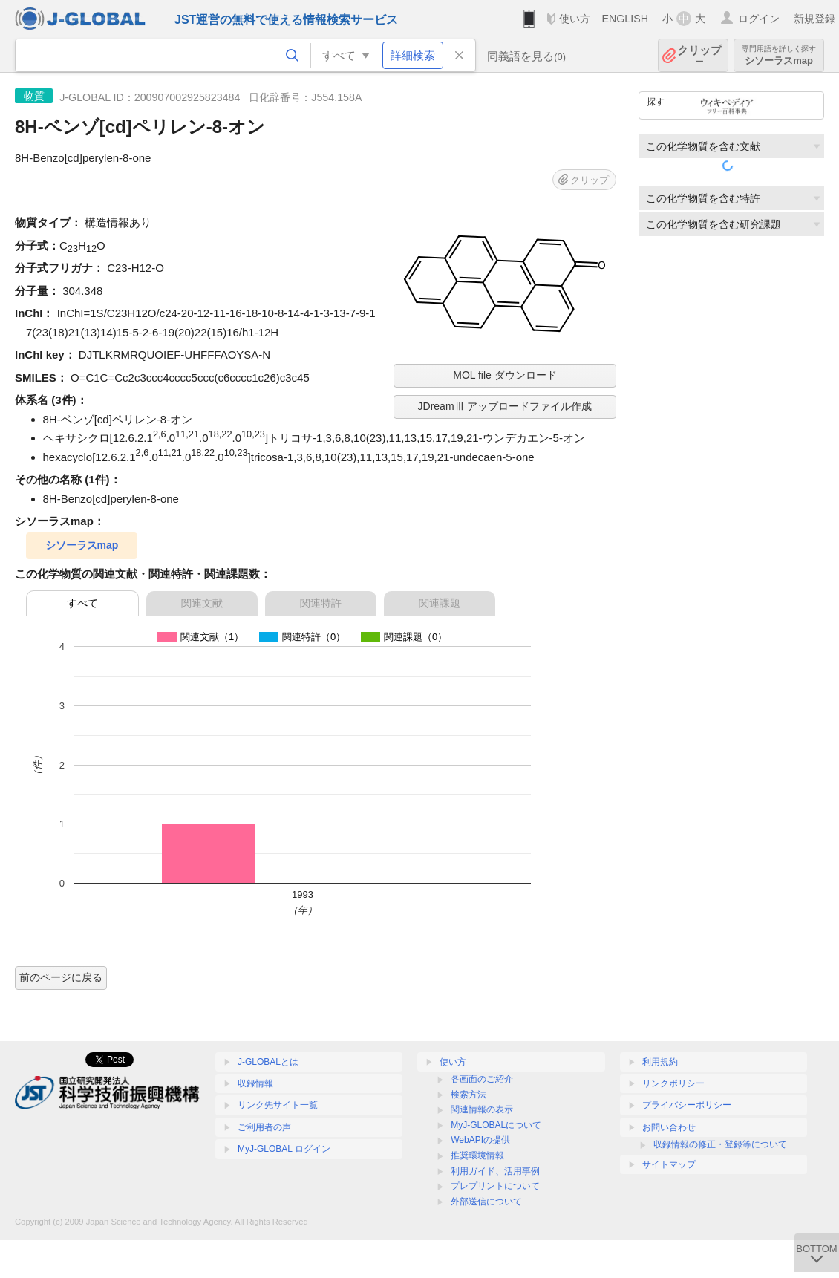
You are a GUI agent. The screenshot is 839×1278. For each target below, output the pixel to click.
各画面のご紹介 (482, 1079)
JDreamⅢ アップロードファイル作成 (505, 406)
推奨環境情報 (477, 1155)
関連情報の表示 (482, 1109)
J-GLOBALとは (268, 1062)
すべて (82, 603)
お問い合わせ (669, 1127)
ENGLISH (624, 19)
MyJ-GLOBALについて (496, 1125)
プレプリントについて (495, 1186)
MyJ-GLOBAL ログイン (284, 1149)
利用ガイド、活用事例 (495, 1171)
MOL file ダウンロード (505, 375)
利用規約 (660, 1062)
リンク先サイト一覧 (278, 1105)
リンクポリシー (673, 1083)
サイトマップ (669, 1164)
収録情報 (255, 1083)
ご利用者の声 (264, 1127)
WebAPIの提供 (480, 1140)
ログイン (759, 19)
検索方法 (468, 1094)
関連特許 (321, 603)
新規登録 (814, 19)
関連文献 (202, 603)
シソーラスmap (779, 55)
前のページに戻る (60, 977)
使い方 (574, 19)
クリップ (699, 55)
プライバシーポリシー (686, 1105)
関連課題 (439, 603)
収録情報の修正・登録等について (720, 1144)
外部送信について (486, 1201)
